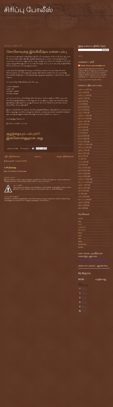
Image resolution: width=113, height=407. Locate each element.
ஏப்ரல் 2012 (82, 130)
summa (80, 247)
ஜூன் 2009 (82, 208)
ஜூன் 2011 (82, 156)
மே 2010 (81, 194)
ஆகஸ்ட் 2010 (82, 185)
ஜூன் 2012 (82, 127)
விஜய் (80, 233)
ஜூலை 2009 (82, 205)
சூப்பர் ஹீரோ (18, 185)
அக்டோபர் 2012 (83, 115)
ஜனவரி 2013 (82, 107)
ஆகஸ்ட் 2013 (82, 98)
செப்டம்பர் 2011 (83, 147)
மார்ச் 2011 (81, 165)
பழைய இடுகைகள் (65, 156)
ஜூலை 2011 (82, 153)
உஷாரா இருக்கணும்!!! (11, 196)
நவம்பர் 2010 (82, 176)
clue (79, 238)
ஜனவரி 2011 (82, 170)
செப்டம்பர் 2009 (83, 199)
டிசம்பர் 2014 (82, 92)
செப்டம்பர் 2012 (83, 118)
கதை (79, 224)
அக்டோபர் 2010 (83, 179)
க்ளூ (79, 221)
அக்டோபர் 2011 (83, 144)
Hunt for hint (82, 244)
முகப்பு (38, 156)
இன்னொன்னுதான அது (24, 138)
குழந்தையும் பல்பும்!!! (23, 133)
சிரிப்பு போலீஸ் (28, 10)
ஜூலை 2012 (82, 124)
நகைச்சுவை (82, 227)
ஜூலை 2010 (82, 188)
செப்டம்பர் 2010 (83, 182)
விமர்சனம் (81, 230)
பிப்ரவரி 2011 (83, 167)
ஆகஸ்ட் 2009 (82, 202)
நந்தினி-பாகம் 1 (9, 177)
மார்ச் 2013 (81, 104)
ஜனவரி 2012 (82, 136)
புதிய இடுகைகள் (12, 156)
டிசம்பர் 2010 (82, 173)
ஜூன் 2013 (82, 101)
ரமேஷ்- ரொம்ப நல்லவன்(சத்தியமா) (92, 65)
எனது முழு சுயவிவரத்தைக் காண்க (89, 79)
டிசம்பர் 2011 (82, 138)
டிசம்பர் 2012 (82, 110)
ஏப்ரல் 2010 (82, 196)
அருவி (80, 218)
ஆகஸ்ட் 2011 (82, 150)
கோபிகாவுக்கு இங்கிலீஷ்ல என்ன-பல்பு (36, 51)
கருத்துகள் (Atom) (21, 161)
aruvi (79, 235)
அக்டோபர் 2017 (83, 89)
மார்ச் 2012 (81, 133)
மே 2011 (81, 159)
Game (80, 241)
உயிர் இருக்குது (10, 167)
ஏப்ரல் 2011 (82, 162)
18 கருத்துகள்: (25, 148)
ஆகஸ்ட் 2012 (82, 121)
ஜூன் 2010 (82, 191)
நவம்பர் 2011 (82, 141)
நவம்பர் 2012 (82, 112)
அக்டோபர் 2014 (83, 95)
